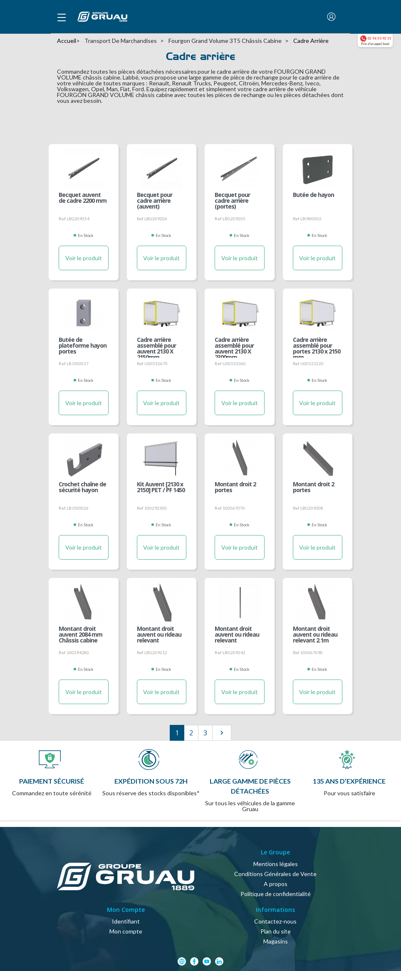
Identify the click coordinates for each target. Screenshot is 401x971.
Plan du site (275, 931)
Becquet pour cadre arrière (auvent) (154, 200)
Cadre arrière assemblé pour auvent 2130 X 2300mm (234, 345)
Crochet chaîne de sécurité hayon (82, 487)
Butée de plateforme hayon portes (82, 345)
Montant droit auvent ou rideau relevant (159, 634)
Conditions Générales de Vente (275, 873)
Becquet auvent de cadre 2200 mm (82, 198)
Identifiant (126, 921)
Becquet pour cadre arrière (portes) (232, 200)
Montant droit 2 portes (235, 487)
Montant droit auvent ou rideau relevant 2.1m (315, 634)
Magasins (275, 941)
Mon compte (125, 931)
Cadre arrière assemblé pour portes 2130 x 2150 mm (316, 345)
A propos (275, 883)
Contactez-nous (275, 921)
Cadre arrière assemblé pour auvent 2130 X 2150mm (156, 345)
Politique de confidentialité (275, 893)
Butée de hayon (313, 195)
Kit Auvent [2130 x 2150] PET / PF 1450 (161, 487)
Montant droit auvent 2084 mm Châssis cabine (80, 634)
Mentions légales (275, 863)
